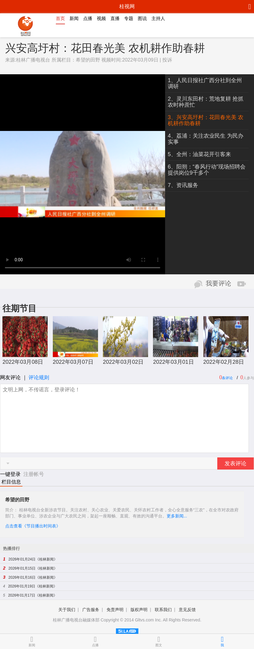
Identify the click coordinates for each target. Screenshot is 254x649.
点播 (87, 18)
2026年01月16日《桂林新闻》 (32, 577)
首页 (60, 18)
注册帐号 (33, 474)
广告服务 (90, 609)
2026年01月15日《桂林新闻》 (32, 568)
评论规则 (39, 377)
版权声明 (138, 609)
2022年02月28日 (223, 362)
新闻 (74, 18)
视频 (101, 18)
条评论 (227, 378)
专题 (128, 18)
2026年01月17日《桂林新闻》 (32, 595)
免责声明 (115, 609)
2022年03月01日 (173, 362)
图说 (142, 18)
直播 (115, 18)
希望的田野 (88, 59)
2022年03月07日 (73, 362)
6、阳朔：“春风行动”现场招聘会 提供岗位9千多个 (207, 170)
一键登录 (11, 474)
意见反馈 (187, 609)
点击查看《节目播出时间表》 (32, 526)
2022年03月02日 (123, 362)
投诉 (167, 59)
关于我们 (66, 609)
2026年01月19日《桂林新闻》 (32, 586)
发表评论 (235, 463)
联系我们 (163, 609)
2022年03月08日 (22, 362)
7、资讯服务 (183, 185)
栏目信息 (11, 481)
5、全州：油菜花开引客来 (199, 154)
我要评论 (218, 283)
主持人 (158, 18)
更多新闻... (177, 516)
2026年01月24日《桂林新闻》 (32, 559)
